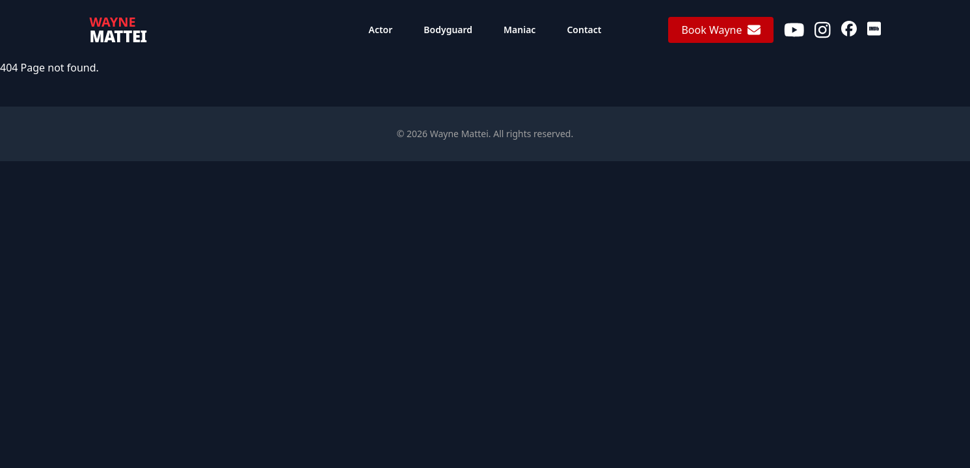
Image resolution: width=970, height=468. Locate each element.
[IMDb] (874, 30)
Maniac (519, 29)
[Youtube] (794, 30)
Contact (584, 29)
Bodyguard (448, 29)
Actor (381, 29)
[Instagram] (823, 30)
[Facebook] (849, 30)
